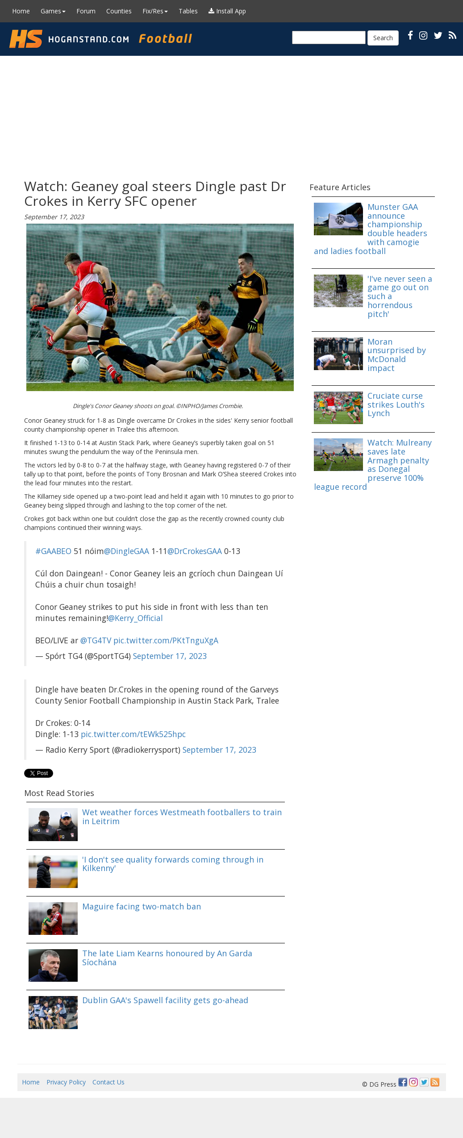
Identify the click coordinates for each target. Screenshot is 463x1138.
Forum (86, 11)
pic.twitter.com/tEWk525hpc (133, 734)
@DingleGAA (126, 551)
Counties (119, 11)
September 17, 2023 (170, 655)
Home (21, 11)
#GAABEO (53, 551)
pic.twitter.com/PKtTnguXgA (165, 640)
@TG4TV (95, 640)
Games (53, 11)
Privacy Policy (66, 1082)
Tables (188, 11)
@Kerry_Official (135, 618)
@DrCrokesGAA (194, 551)
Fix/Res (155, 11)
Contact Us (108, 1082)
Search (383, 37)
